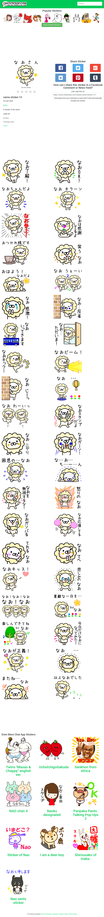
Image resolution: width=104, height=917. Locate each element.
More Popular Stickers (52, 25)
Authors (61, 914)
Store (66, 914)
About (42, 914)
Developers (48, 914)
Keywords (55, 914)
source (5, 125)
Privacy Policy (72, 914)
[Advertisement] (52, 45)
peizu (5, 105)
